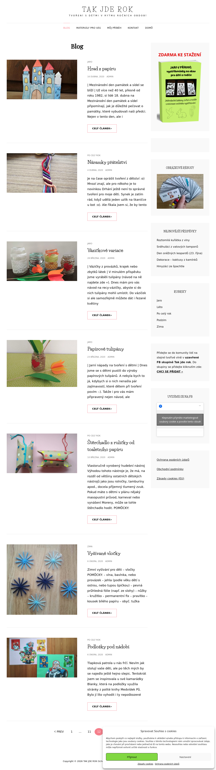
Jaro (89, 62)
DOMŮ (149, 27)
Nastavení (185, 757)
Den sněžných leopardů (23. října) (179, 253)
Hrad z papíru (101, 68)
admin (110, 76)
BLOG (66, 27)
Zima (89, 546)
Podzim (161, 320)
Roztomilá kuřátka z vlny (173, 240)
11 (89, 731)
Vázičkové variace (105, 250)
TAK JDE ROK (108, 9)
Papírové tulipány (105, 349)
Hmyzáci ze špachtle (170, 266)
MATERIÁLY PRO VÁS (88, 27)
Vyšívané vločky (104, 553)
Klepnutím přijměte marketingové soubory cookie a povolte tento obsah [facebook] (180, 419)
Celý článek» (104, 127)
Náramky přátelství (107, 162)
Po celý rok (93, 155)
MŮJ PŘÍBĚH (114, 27)
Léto (160, 307)
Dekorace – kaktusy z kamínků (177, 259)
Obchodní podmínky (170, 469)
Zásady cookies (145, 764)
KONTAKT (133, 27)
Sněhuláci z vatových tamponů (177, 246)
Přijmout (132, 757)
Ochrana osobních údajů (167, 764)
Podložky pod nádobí (108, 646)
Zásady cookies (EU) (170, 478)
